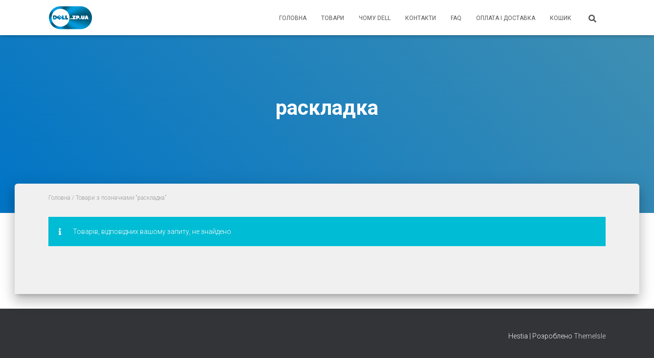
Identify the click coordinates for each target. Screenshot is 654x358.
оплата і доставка (505, 18)
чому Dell (375, 18)
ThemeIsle (590, 336)
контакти (420, 18)
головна (292, 18)
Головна (59, 197)
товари (332, 18)
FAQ (456, 18)
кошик (560, 18)
